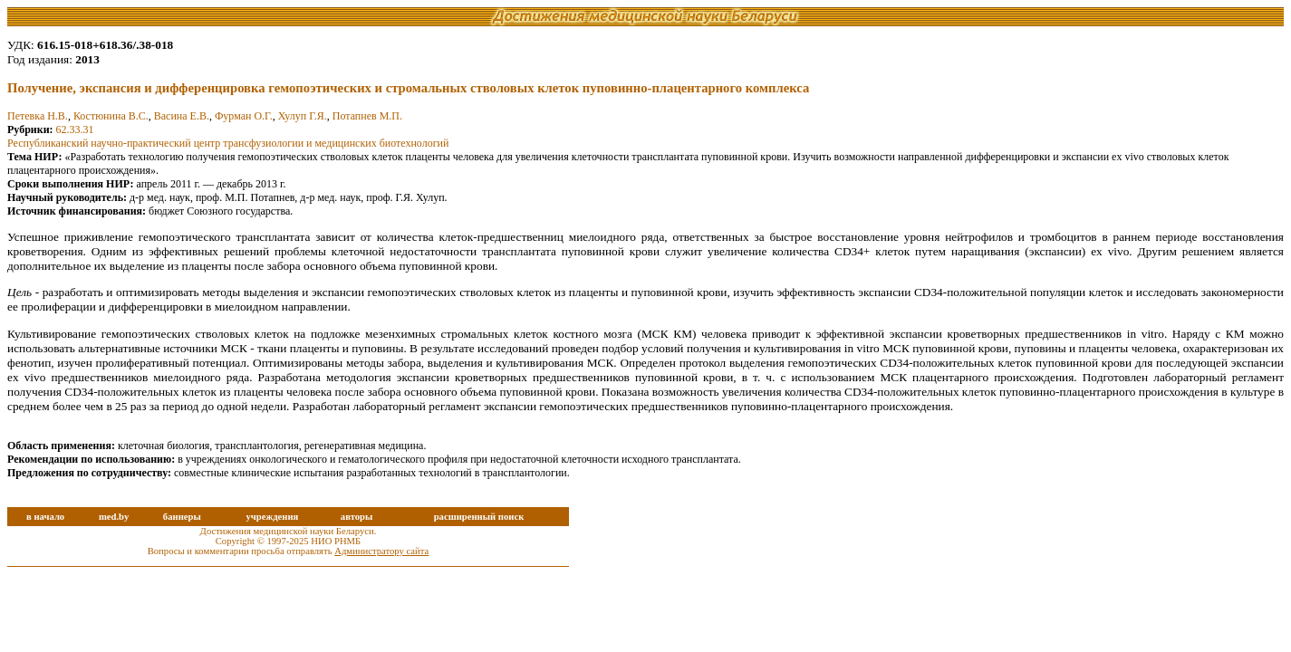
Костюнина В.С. (111, 116)
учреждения (272, 517)
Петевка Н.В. (37, 116)
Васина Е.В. (181, 116)
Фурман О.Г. (244, 116)
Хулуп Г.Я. (302, 116)
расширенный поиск (479, 517)
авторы (357, 517)
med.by (114, 517)
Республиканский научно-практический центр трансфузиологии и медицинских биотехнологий (227, 143)
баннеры (182, 517)
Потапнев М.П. (367, 116)
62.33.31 (75, 129)
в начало (45, 517)
